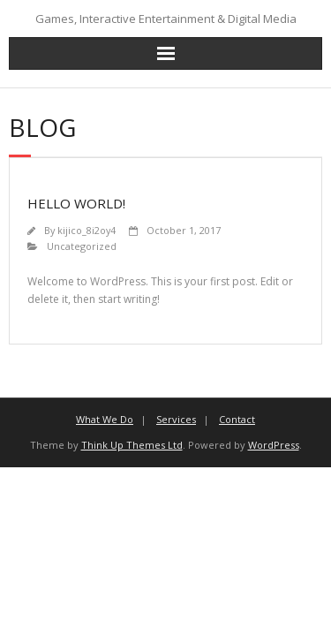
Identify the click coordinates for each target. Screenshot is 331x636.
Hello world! (76, 203)
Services (176, 419)
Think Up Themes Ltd (132, 444)
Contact (237, 419)
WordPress (273, 444)
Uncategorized (82, 246)
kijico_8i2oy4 (86, 230)
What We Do (104, 419)
